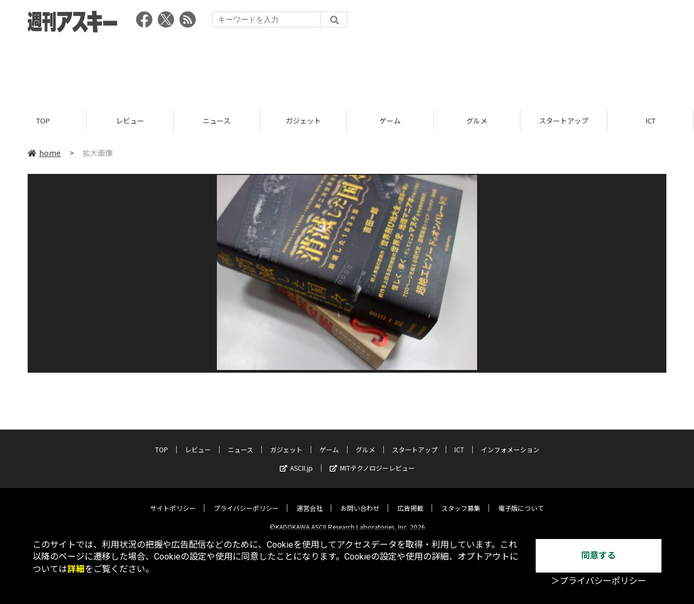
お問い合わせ (360, 499)
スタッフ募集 (460, 499)
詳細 (76, 569)
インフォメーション (510, 441)
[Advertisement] (347, 67)
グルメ (476, 120)
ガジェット (303, 120)
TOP (43, 120)
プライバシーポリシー (246, 499)
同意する (598, 555)
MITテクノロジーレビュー (372, 459)
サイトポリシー (173, 499)
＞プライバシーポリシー (598, 581)
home (44, 152)
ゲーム (390, 120)
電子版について (521, 499)
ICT (651, 120)
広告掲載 (410, 499)
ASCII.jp (296, 459)
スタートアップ (563, 120)
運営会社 (310, 499)
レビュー (130, 120)
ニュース (216, 120)
